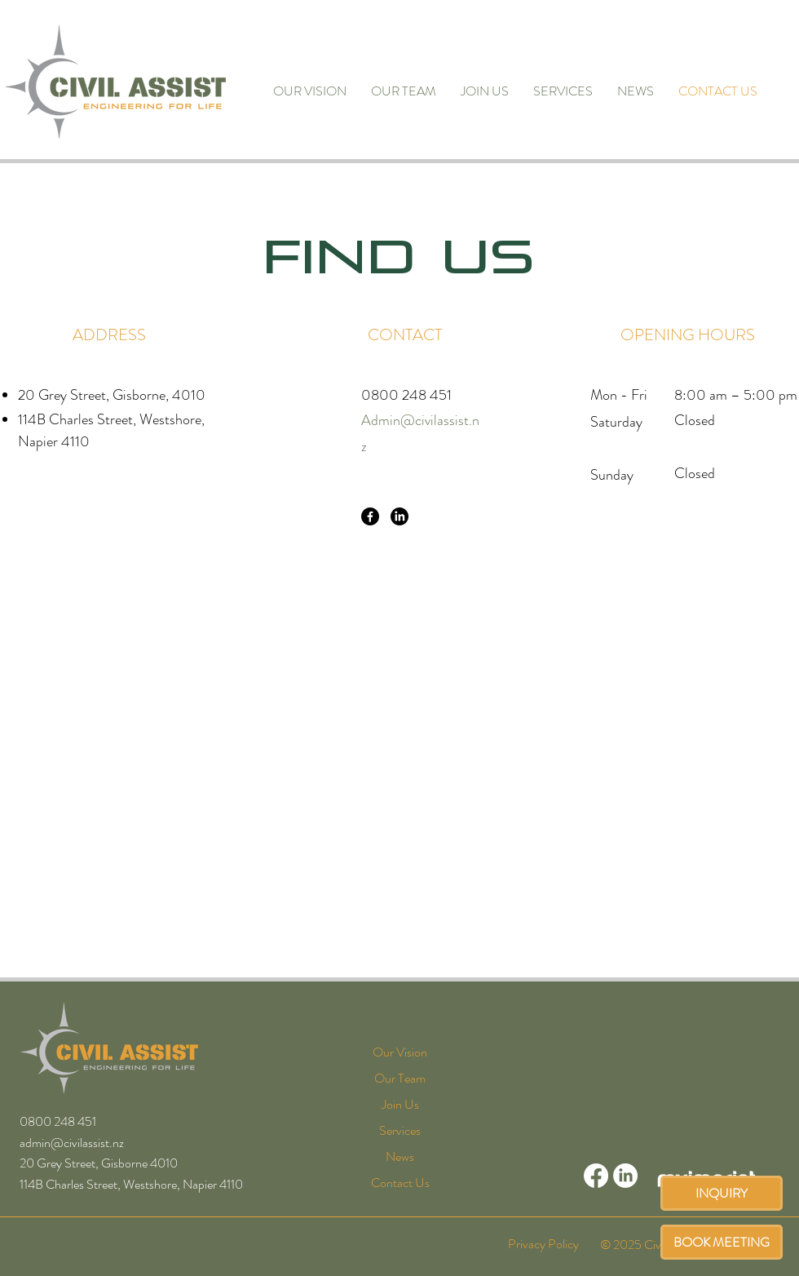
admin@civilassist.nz (72, 1142)
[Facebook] (370, 516)
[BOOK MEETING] (721, 1242)
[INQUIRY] (721, 1193)
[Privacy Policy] (543, 1244)
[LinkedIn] (399, 516)
